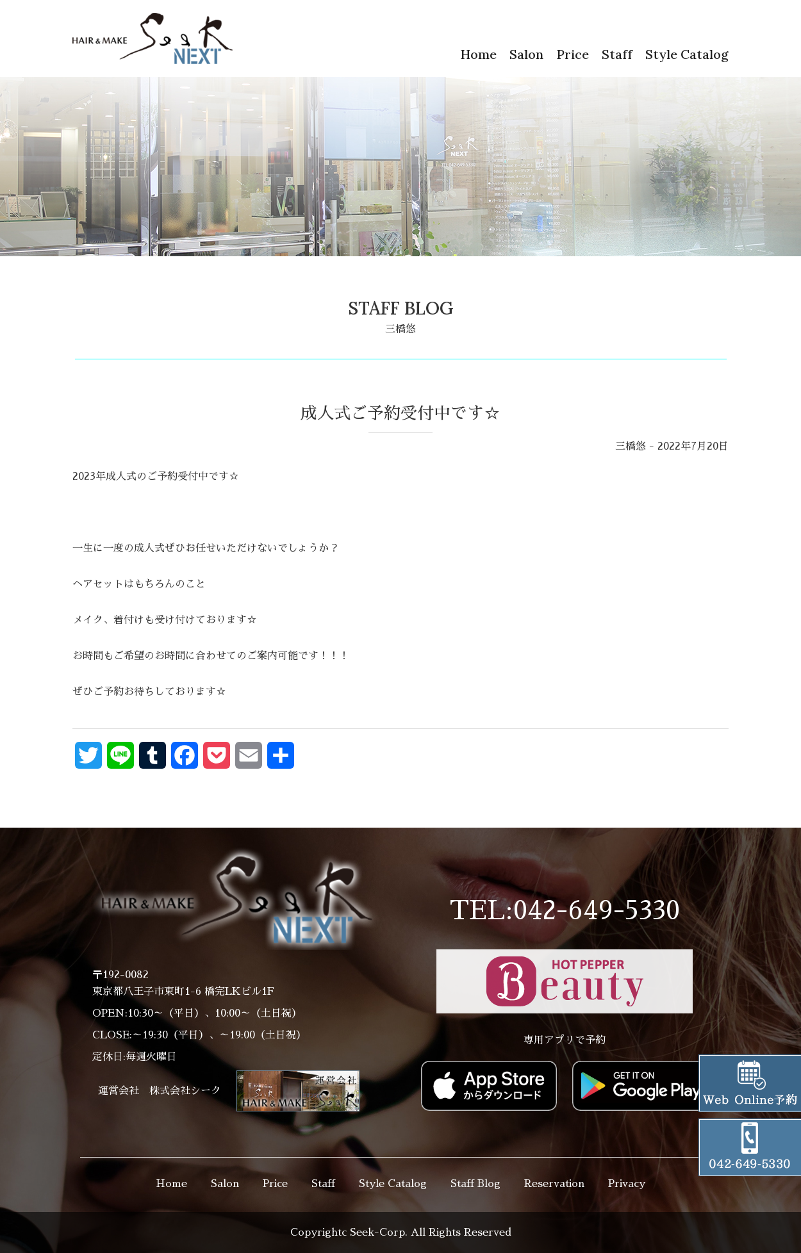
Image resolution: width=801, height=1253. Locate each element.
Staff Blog (475, 1184)
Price (572, 54)
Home (478, 54)
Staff (617, 54)
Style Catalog (687, 54)
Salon (526, 54)
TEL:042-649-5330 (564, 911)
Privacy (626, 1184)
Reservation (554, 1184)
